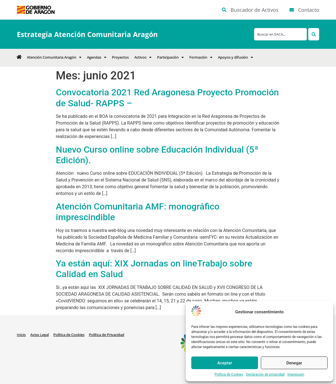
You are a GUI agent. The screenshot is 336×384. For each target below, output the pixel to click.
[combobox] (280, 34)
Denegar (294, 362)
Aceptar (224, 362)
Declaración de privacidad (265, 374)
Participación (170, 57)
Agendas (96, 57)
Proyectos (120, 57)
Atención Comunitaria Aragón (54, 57)
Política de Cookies (229, 374)
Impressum (295, 374)
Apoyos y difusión (235, 57)
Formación (200, 57)
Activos (142, 57)
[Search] (313, 34)
